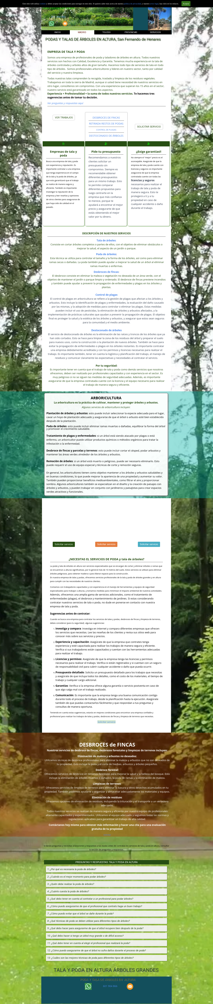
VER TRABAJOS (64, 117)
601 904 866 (58, 16)
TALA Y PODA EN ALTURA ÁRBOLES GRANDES (106, 970)
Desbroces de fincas (106, 272)
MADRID (82, 32)
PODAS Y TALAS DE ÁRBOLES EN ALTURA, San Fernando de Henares (103, 39)
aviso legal (154, 4)
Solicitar (107, 834)
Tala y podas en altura (58, 7)
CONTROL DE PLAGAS (106, 129)
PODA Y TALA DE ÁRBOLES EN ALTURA (107, 979)
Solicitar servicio (98, 17)
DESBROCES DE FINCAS (106, 117)
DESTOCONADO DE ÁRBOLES (106, 135)
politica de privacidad (132, 4)
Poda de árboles (106, 254)
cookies (43, 4)
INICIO (57, 32)
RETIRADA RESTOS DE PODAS (106, 123)
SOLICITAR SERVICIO (149, 126)
